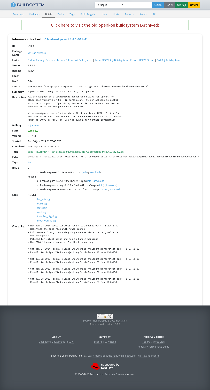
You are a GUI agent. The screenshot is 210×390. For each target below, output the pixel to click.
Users (104, 14)
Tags (72, 14)
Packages (34, 14)
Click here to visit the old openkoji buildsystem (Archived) (105, 25)
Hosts (116, 14)
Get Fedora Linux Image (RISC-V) (56, 341)
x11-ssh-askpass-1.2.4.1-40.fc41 (65, 39)
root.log (41, 212)
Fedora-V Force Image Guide (153, 346)
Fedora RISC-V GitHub (142, 60)
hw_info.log (43, 199)
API (154, 14)
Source (87, 320)
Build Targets (87, 14)
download (94, 172)
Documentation (118, 320)
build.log (42, 203)
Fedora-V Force (113, 374)
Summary (18, 14)
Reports (129, 14)
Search (143, 14)
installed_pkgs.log (47, 216)
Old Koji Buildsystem (168, 60)
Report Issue (100, 320)
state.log (42, 207)
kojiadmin (33, 125)
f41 (29, 162)
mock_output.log (46, 220)
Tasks (61, 14)
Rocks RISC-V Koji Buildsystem (111, 60)
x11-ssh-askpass (37, 53)
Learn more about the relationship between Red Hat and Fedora (123, 355)
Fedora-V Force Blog (153, 341)
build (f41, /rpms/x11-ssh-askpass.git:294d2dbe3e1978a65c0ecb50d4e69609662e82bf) (75, 151)
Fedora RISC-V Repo (105, 341)
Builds (48, 14)
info (84, 172)
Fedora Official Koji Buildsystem (74, 60)
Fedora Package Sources (41, 60)
